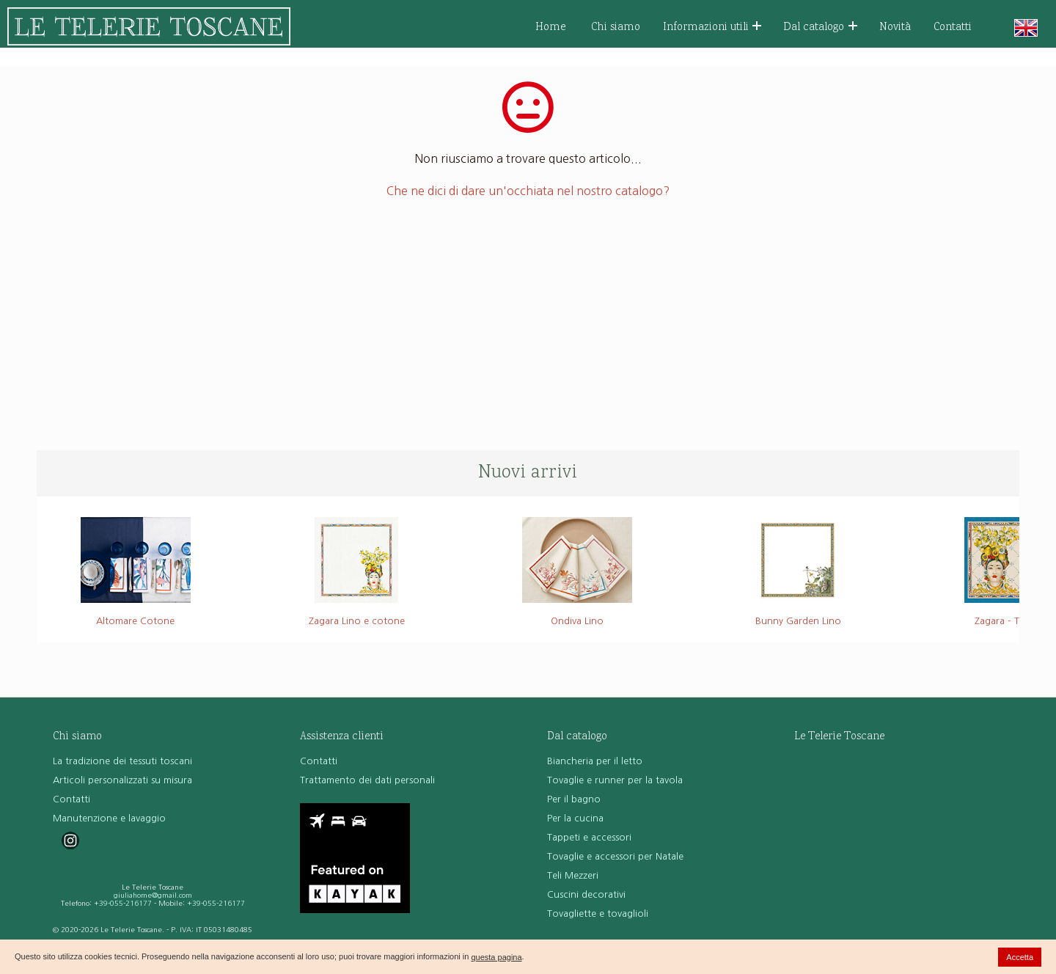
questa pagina (496, 957)
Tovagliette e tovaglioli (597, 913)
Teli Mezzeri (572, 875)
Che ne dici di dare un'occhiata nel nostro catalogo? (528, 191)
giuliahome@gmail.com (153, 895)
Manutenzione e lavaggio (109, 818)
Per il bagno (574, 799)
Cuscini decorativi (586, 894)
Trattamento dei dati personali (367, 780)
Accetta (1019, 957)
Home (550, 27)
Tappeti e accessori (589, 837)
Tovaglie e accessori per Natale (615, 856)
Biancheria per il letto (594, 761)
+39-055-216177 (123, 903)
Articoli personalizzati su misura (122, 780)
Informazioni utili (712, 27)
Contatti (953, 27)
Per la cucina (575, 818)
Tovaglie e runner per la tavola (615, 780)
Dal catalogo (820, 27)
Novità (895, 27)
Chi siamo (615, 27)
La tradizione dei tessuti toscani (122, 761)
